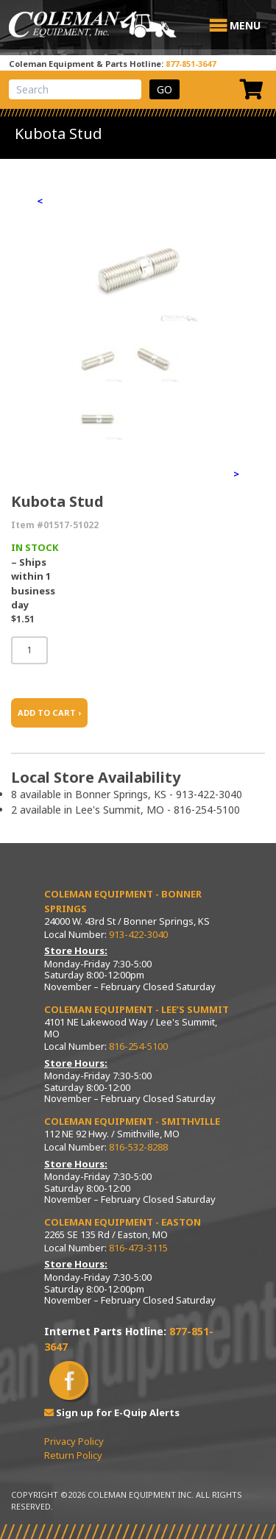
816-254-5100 (138, 1046)
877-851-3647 (191, 63)
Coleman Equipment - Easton (122, 1222)
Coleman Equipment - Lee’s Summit (136, 1009)
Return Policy (73, 1455)
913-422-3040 (138, 934)
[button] (245, 25)
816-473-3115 (138, 1247)
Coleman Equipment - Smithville (132, 1121)
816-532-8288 (138, 1147)
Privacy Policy (74, 1441)
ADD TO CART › (49, 712)
